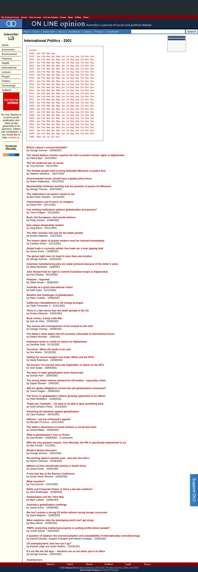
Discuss (89, 564)
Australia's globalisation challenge (47, 504)
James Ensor (37, 251)
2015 (31, 87)
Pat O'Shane (37, 274)
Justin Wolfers (57, 546)
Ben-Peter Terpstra (40, 197)
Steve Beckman (38, 266)
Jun (63, 56)
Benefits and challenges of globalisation (50, 295)
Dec (92, 56)
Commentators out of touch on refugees (50, 201)
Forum (63, 17)
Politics (6, 81)
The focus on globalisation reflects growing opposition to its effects (66, 396)
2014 (31, 90)
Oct (82, 56)
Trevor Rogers (37, 212)
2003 (31, 124)
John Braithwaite (39, 492)
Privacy (99, 31)
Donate (24, 17)
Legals (87, 31)
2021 (31, 68)
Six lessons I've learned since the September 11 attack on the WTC (65, 365)
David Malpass (38, 515)
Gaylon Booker (38, 383)
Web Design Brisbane (90, 570)
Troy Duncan (37, 166)
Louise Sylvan (37, 530)
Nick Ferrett (36, 445)
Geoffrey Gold (37, 344)
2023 (31, 62)
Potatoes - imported (38, 279)
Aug (72, 56)
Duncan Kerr (36, 375)
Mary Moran (36, 523)
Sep (77, 56)
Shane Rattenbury (40, 181)
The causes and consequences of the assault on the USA (60, 326)
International (9, 67)
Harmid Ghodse (38, 538)
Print (26, 31)
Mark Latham (37, 499)
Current (33, 50)
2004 (31, 121)
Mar (48, 53)
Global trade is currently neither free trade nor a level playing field (65, 248)
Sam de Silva (37, 321)
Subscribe (49, 31)
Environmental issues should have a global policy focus (59, 178)
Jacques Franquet (58, 538)
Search (70, 564)
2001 (31, 130)
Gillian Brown (37, 282)
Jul (67, 56)
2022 (31, 65)
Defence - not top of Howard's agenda (48, 419)
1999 (31, 136)
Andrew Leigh (37, 546)
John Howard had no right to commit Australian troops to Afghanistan (67, 271)
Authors (6, 90)
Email (36, 31)
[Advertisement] (99, 8)
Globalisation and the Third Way (45, 497)
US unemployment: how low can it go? (49, 543)
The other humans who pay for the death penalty (55, 233)
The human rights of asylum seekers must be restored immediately (65, 240)
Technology (8, 85)
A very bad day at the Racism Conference (51, 473)
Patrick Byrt (36, 158)
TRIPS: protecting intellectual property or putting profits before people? (68, 528)
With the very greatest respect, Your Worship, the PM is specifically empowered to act (76, 442)
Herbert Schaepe (82, 538)
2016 (31, 84)
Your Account (35, 17)
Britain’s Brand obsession (42, 450)
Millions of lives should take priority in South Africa (56, 466)
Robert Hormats (38, 336)
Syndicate (113, 31)
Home (5, 45)
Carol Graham (37, 414)
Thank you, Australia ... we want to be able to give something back (65, 403)
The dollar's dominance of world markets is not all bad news (62, 427)
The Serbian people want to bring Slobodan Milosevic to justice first (66, 170)
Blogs (70, 17)
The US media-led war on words (45, 163)
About (86, 17)
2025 (31, 56)
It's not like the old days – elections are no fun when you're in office (66, 551)
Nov (87, 56)
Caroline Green (38, 243)
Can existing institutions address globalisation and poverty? (62, 209)
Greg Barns (36, 228)
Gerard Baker (37, 430)
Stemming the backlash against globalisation (53, 411)
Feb (43, 53)
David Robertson (39, 360)
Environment (9, 54)
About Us (50, 564)
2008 (31, 109)
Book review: (44, 318)
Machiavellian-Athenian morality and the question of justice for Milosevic (69, 186)
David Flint (35, 204)
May (58, 56)
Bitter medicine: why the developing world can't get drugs (60, 520)
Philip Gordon (37, 220)
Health (5, 63)
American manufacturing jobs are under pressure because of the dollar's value (72, 264)
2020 (31, 72)
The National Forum (10, 17)
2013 (31, 93)
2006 (31, 115)
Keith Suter (36, 290)
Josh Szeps (36, 367)
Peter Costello (37, 298)
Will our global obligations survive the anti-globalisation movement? (66, 388)
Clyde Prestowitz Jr (40, 305)
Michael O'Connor (39, 422)
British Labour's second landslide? (47, 147)
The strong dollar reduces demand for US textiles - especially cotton (66, 380)
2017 (31, 81)
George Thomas (39, 189)
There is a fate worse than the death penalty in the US (58, 310)
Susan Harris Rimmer (41, 476)
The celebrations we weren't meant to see (51, 194)
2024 (31, 59)
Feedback (74, 31)
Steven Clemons (39, 461)
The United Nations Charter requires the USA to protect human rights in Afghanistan (76, 155)
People (6, 76)
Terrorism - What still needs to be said (49, 349)
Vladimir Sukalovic (40, 173)
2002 (31, 127)
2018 (31, 78)
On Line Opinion (51, 17)
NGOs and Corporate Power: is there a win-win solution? (59, 489)
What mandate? (36, 481)
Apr (53, 53)
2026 (31, 53)
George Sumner (38, 150)
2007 (31, 112)
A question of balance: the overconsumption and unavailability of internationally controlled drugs (83, 535)
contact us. (14, 137)
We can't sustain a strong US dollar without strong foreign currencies (67, 512)
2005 (31, 118)
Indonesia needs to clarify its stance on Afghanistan (57, 341)
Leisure (6, 72)
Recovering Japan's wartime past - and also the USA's (58, 458)
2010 (31, 102)
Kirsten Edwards (39, 235)
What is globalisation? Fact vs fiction (48, 434)
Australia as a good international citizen (50, 287)
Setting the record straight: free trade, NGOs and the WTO (60, 357)
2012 (31, 96)
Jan (38, 53)
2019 (31, 75)
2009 (31, 105)
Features (7, 58)
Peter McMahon (38, 398)
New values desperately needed (45, 225)
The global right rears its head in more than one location (59, 256)
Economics (8, 49)
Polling (78, 17)
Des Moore (36, 352)
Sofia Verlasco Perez (41, 406)
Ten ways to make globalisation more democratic (55, 372)
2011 (31, 99)
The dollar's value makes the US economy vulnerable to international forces (71, 333)
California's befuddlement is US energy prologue (55, 302)
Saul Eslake (36, 437)
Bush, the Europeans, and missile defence (51, 217)
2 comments (66, 437)
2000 (31, 133)
